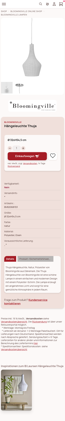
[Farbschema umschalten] (47, 4)
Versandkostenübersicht (14, 321)
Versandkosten (30, 163)
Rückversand (14, 166)
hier (36, 343)
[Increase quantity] (23, 148)
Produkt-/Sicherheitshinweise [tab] (35, 258)
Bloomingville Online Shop (26, 11)
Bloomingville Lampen (14, 14)
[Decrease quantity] (10, 148)
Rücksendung (39, 321)
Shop (4, 11)
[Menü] (4, 4)
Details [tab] (10, 258)
